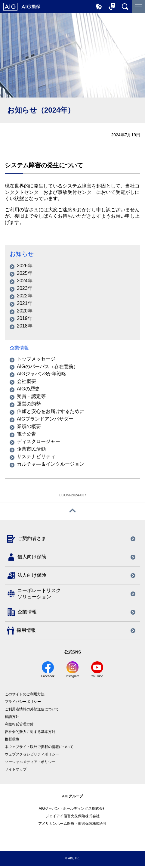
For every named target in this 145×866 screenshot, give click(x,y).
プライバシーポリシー (23, 702)
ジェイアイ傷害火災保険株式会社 (72, 816)
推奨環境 (12, 739)
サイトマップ (15, 769)
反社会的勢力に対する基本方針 (30, 732)
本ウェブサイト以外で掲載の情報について (39, 747)
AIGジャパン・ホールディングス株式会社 (72, 808)
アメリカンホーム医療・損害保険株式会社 (72, 823)
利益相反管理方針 (19, 724)
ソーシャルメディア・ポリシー (30, 762)
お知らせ (22, 253)
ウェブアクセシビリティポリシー (32, 754)
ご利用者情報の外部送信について (32, 709)
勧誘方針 (12, 717)
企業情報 (19, 347)
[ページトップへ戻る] (72, 511)
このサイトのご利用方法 (25, 694)
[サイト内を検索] (125, 6)
